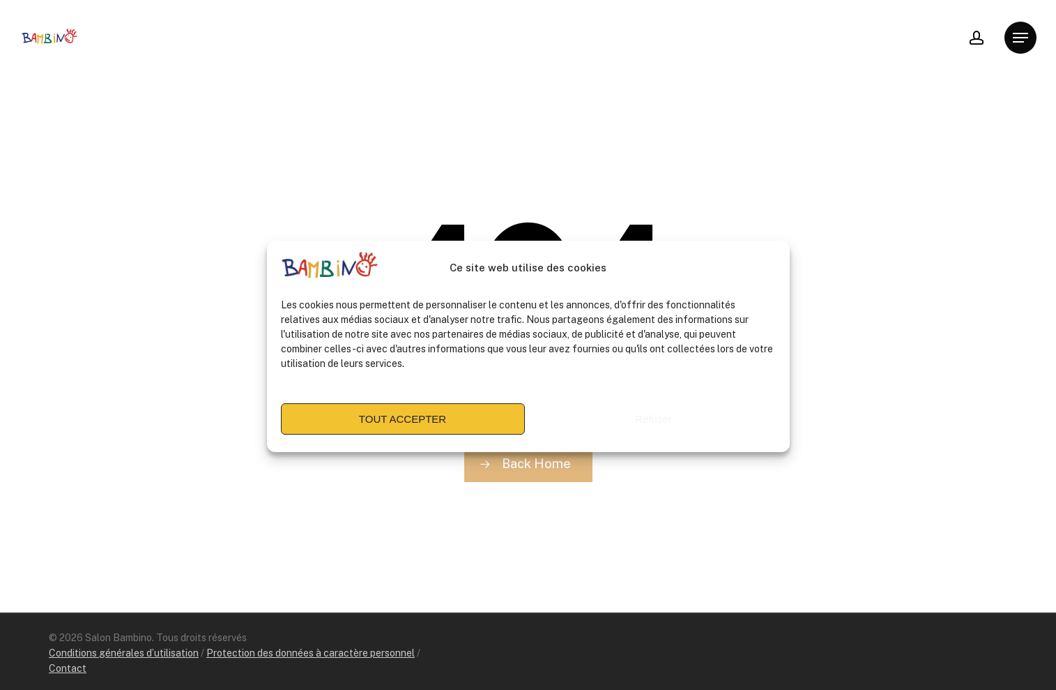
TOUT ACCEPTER (402, 424)
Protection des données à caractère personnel (310, 653)
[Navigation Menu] (1020, 38)
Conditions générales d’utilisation (124, 653)
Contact (67, 668)
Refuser (653, 424)
